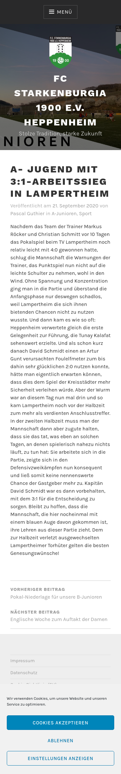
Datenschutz (23, 672)
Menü (64, 12)
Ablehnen (60, 741)
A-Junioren (64, 213)
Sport (85, 213)
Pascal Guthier (27, 213)
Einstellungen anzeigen (60, 758)
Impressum (22, 660)
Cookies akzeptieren (60, 723)
